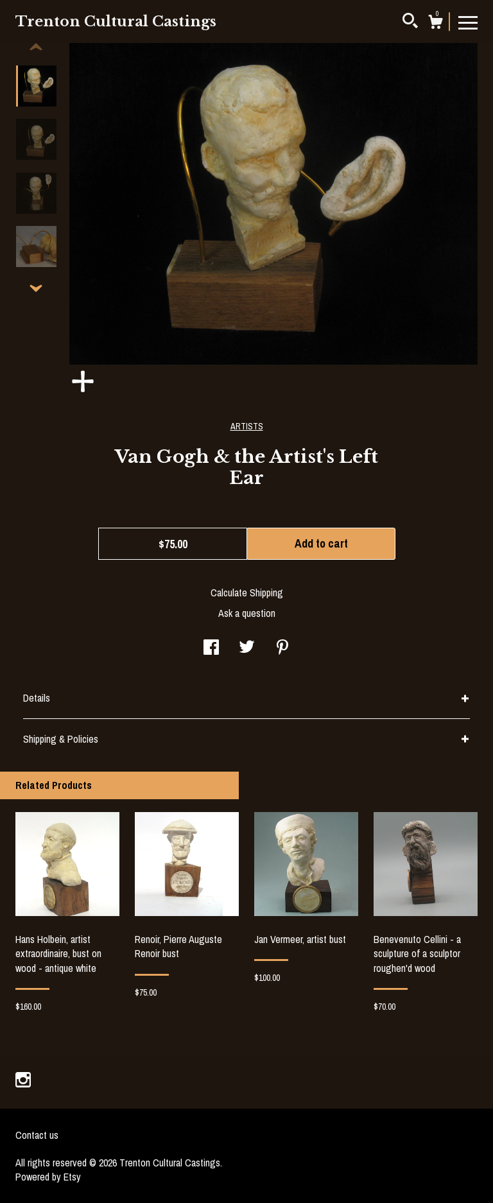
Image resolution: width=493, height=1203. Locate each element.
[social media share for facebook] (211, 648)
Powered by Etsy (48, 1177)
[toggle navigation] (468, 21)
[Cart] (435, 23)
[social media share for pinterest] (282, 648)
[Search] (410, 22)
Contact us (36, 1135)
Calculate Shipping (247, 592)
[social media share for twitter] (246, 648)
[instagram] (23, 1081)
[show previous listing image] (35, 47)
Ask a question (246, 613)
